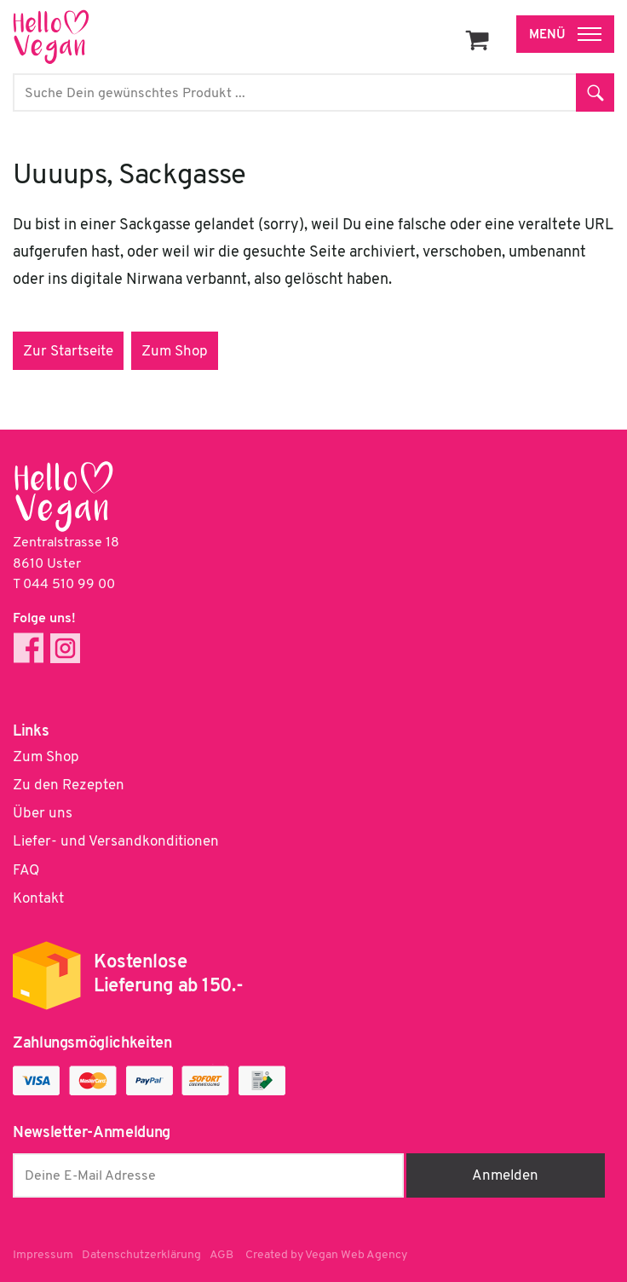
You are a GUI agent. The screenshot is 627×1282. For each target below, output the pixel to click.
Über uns (42, 813)
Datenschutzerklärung (141, 1255)
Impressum (43, 1255)
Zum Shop (174, 351)
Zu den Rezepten (68, 785)
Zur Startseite (68, 351)
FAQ (26, 870)
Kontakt (38, 899)
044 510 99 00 (69, 585)
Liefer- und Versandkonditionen (116, 841)
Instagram (65, 648)
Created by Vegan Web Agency (326, 1255)
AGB (221, 1255)
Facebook (28, 648)
